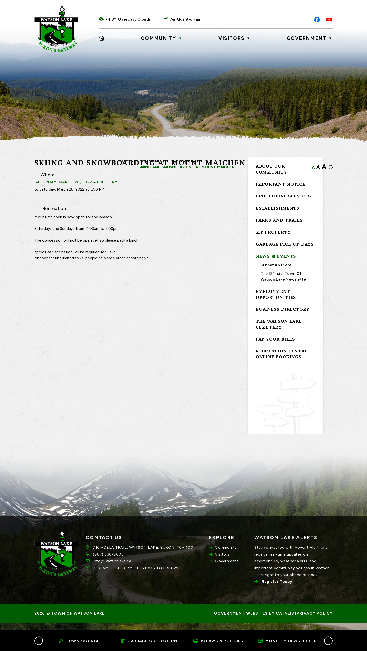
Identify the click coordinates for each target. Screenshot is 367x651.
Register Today (277, 589)
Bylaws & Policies (218, 641)
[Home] (102, 38)
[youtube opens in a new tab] (329, 19)
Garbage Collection (149, 641)
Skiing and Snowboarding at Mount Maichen (186, 167)
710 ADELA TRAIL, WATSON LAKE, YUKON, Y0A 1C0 (143, 555)
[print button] (331, 167)
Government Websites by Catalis (254, 621)
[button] (38, 640)
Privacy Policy (315, 621)
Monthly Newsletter (287, 641)
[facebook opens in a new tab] (317, 19)
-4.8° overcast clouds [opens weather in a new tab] (128, 19)
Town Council (80, 641)
